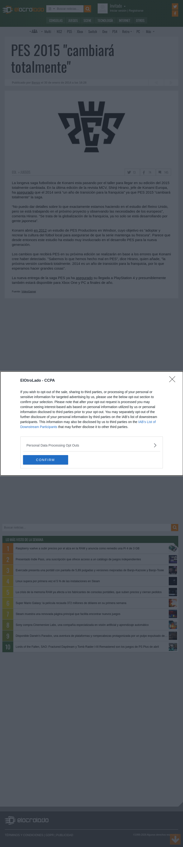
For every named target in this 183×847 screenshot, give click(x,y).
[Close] (173, 380)
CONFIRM (45, 460)
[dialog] (91, 423)
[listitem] (92, 445)
